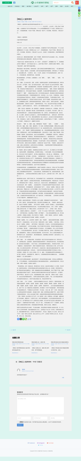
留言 (68, 7)
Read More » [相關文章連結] (15, 354)
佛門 (46, 7)
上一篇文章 (13, 331)
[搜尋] (72, 2)
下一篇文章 (68, 331)
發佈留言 (14, 345)
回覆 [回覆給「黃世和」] (63, 380)
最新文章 (13, 7)
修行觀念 (30, 7)
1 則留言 (19, 23)
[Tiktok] (40, 449)
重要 (25, 7)
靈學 (55, 7)
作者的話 (20, 7)
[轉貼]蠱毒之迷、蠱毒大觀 (39, 343)
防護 (59, 7)
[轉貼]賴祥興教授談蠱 (18, 343)
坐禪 (42, 7)
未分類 (64, 7)
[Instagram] (41, 447)
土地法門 (37, 7)
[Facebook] (14, 3)
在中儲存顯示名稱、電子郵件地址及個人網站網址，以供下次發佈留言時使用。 (40, 426)
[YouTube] (50, 447)
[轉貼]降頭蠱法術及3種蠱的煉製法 (59, 343)
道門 (51, 7)
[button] (7, 3)
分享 (29, 320)
